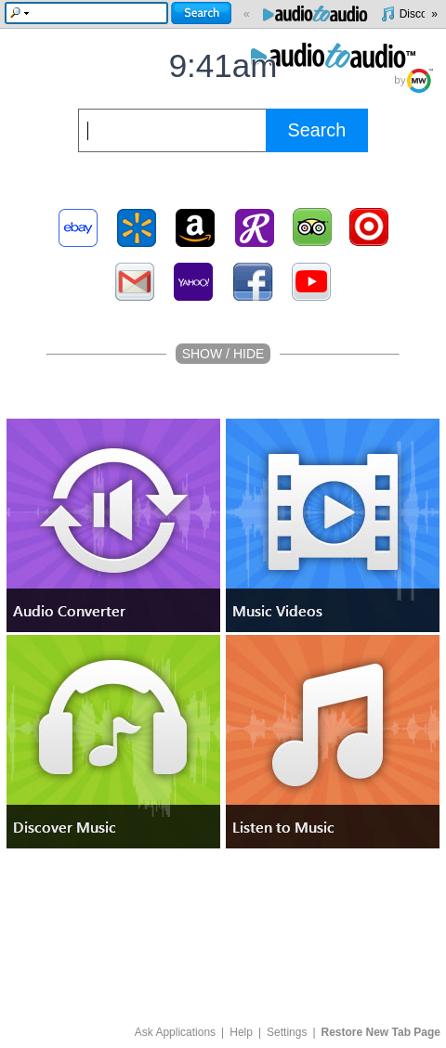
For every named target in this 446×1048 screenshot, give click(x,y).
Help (241, 1032)
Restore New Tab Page (380, 1032)
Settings (287, 1032)
